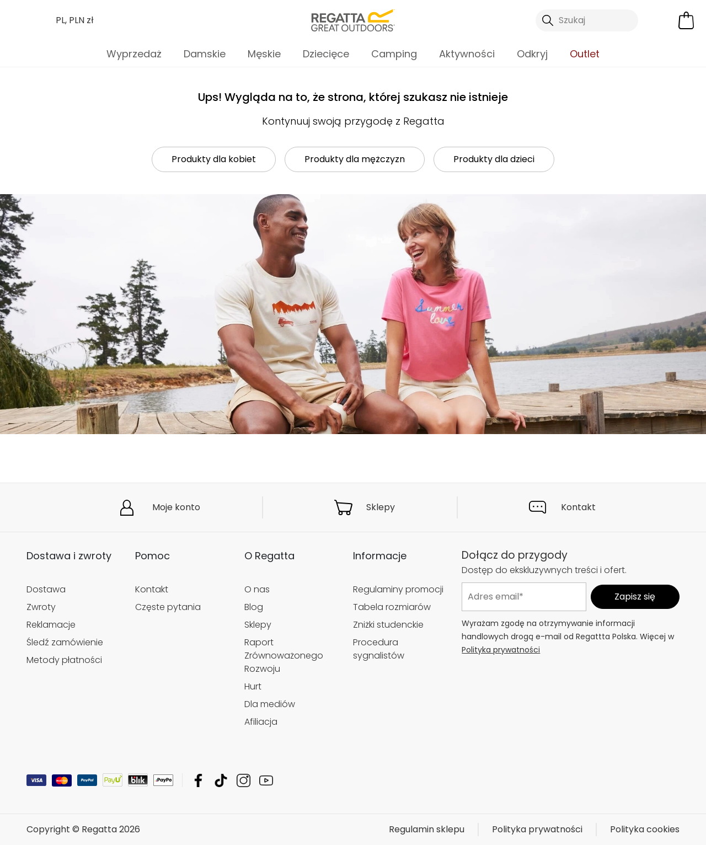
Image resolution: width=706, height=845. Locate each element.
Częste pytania (168, 607)
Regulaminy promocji (398, 589)
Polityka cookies (645, 829)
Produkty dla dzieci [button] (493, 159)
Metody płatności (64, 660)
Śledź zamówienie (64, 642)
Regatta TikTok (221, 780)
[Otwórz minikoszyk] (686, 20)
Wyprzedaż (134, 54)
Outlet (585, 54)
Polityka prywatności (501, 649)
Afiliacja (260, 721)
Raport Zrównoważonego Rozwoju (283, 655)
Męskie (264, 54)
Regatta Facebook (198, 780)
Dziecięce (326, 54)
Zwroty (41, 607)
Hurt (252, 686)
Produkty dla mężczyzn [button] (354, 159)
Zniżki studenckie (388, 624)
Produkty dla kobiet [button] (214, 159)
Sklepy (380, 507)
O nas (257, 589)
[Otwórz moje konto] (661, 20)
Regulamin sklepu (426, 829)
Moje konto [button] (176, 507)
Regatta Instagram (243, 780)
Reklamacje (51, 624)
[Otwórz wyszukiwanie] (587, 20)
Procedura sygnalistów (378, 649)
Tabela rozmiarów (392, 607)
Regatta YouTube (266, 780)
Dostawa (46, 589)
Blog (253, 607)
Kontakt (578, 507)
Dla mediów (269, 704)
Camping (394, 54)
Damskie (205, 54)
